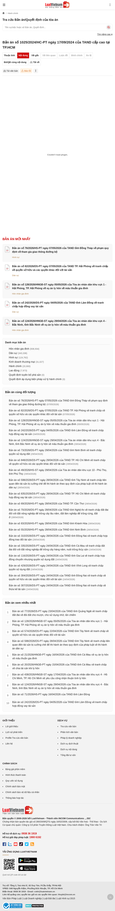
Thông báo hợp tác (14, 798)
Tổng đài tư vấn (68, 755)
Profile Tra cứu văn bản (16, 738)
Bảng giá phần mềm (15, 769)
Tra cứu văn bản (68, 726)
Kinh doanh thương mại (22, 361)
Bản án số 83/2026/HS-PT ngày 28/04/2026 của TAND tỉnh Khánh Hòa (48, 523)
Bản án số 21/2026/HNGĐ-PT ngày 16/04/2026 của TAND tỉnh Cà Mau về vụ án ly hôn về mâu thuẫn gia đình (60, 656)
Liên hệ (9, 743)
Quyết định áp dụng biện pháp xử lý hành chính (35, 379)
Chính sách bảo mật (15, 786)
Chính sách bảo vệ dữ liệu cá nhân (22, 792)
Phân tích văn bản (69, 732)
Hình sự (15, 257)
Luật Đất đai (49, 898)
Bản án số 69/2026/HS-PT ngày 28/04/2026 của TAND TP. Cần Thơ (46, 503)
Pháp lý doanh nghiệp (71, 738)
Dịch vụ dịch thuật (69, 743)
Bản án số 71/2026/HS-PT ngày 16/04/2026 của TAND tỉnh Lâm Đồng (51, 694)
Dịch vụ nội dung (68, 749)
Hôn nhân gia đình (20, 294)
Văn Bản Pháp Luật (11, 898)
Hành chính (15, 366)
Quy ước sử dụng (14, 780)
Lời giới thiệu (11, 726)
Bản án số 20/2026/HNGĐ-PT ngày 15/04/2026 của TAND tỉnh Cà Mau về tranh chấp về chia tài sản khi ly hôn (59, 666)
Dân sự (15, 275)
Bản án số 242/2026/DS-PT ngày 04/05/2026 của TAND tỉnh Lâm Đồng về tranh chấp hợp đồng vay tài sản (59, 704)
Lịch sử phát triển (13, 732)
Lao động (14, 370)
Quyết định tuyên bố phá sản (25, 375)
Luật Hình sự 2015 (66, 898)
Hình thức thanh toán (15, 775)
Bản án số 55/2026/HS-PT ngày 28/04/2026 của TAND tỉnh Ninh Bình (47, 529)
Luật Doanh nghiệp (32, 898)
